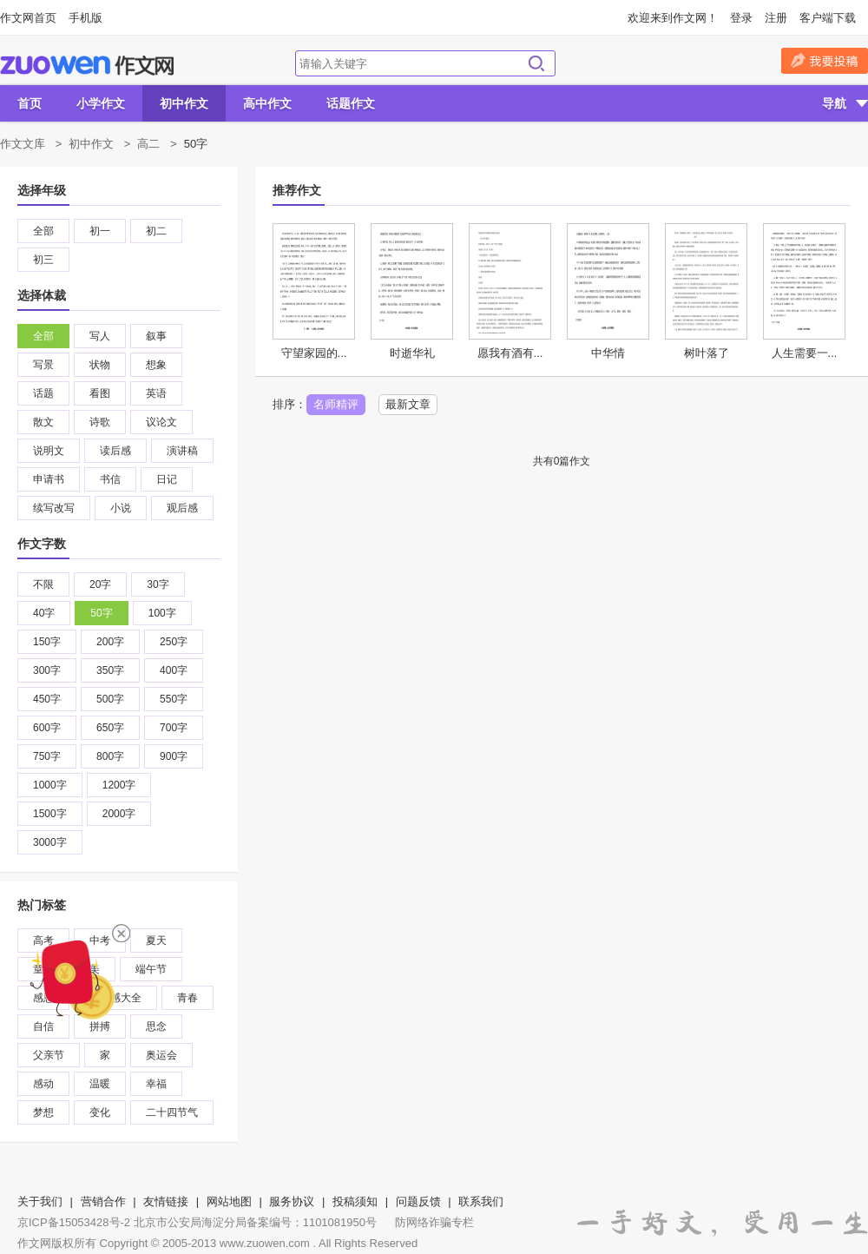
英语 (156, 393)
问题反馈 (418, 1201)
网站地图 (229, 1201)
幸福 (156, 1084)
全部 (43, 231)
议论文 (161, 422)
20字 (100, 584)
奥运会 (161, 1055)
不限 (43, 584)
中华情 (608, 353)
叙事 (156, 336)
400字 (173, 670)
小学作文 (100, 103)
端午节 (151, 969)
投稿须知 (355, 1201)
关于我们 (39, 1201)
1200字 (119, 785)
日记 (166, 479)
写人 (99, 336)
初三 (43, 260)
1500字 (50, 814)
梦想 (43, 1112)
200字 (110, 642)
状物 (99, 365)
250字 (173, 642)
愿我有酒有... (510, 353)
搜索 (536, 63)
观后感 (182, 508)
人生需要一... (805, 353)
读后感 (115, 451)
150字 (47, 642)
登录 (741, 17)
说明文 (48, 451)
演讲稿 (182, 451)
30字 (157, 584)
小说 (120, 508)
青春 (187, 998)
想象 (156, 365)
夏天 (156, 940)
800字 (110, 756)
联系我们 (480, 1201)
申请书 (48, 479)
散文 (43, 422)
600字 (47, 728)
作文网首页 (28, 17)
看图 (99, 393)
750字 (47, 756)
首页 (29, 103)
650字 (110, 728)
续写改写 (54, 508)
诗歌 (99, 422)
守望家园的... (314, 353)
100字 (162, 613)
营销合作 (103, 1201)
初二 (156, 231)
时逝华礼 (412, 353)
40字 (44, 613)
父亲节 (48, 1055)
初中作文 (184, 103)
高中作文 (267, 103)
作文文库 (22, 143)
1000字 (50, 785)
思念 (156, 1026)
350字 (110, 670)
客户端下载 (827, 17)
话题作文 (350, 103)
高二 (148, 143)
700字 (173, 728)
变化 (99, 1112)
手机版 (85, 17)
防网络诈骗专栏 (434, 1222)
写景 (43, 365)
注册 (776, 17)
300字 (47, 670)
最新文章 (408, 404)
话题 (43, 393)
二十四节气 (172, 1112)
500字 (110, 699)
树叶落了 (706, 353)
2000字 (119, 814)
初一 (99, 231)
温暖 (99, 1084)
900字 (173, 756)
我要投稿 (824, 61)
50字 (101, 613)
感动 (43, 1084)
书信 (110, 479)
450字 (47, 699)
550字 (173, 699)
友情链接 (165, 1201)
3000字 (50, 842)
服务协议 (291, 1201)
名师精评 (335, 404)
